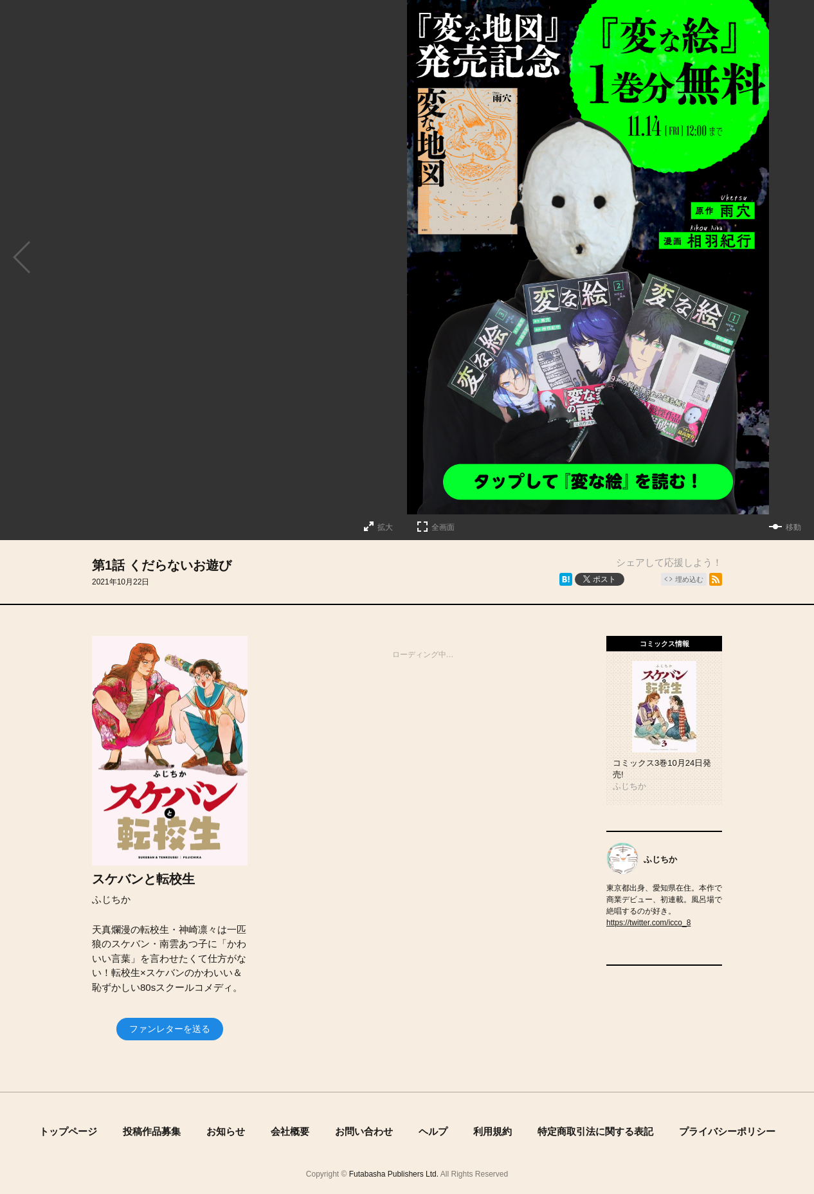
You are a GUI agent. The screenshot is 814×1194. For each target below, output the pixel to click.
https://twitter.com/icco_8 (648, 922)
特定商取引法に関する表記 (595, 1131)
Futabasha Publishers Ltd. (394, 1174)
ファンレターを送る (169, 1029)
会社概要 (290, 1131)
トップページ (68, 1131)
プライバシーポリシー (727, 1131)
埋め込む (689, 579)
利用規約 (492, 1131)
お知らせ (225, 1131)
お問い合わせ (364, 1131)
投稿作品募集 (152, 1131)
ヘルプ (433, 1131)
